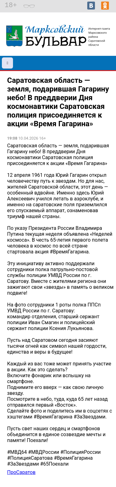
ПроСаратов (21, 472)
